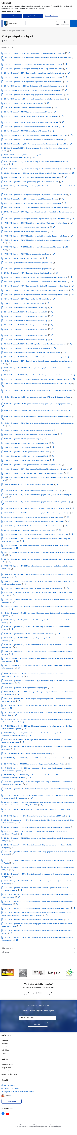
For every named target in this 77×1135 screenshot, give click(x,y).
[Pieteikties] (38, 1024)
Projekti (4, 1047)
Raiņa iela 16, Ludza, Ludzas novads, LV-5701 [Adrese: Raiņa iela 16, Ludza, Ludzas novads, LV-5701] (19, 1092)
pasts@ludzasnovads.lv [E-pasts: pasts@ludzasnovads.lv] (11, 1088)
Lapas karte (5, 1071)
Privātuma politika (8, 1064)
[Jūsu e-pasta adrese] (37, 1018)
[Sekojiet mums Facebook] (3, 1113)
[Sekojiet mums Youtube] (7, 1113)
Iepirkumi (5, 1044)
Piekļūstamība (6, 1068)
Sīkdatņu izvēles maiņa (9, 1074)
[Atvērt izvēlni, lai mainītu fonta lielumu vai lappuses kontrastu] (64, 23)
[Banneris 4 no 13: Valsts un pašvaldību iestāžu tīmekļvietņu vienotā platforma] (54, 973)
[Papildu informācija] (69, 53)
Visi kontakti (12, 1101)
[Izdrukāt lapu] (38, 948)
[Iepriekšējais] (4, 972)
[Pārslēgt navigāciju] (73, 23)
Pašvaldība (5, 1050)
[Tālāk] (73, 972)
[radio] (26, 993)
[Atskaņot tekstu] (9, 41)
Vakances (5, 1040)
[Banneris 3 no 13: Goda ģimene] (38, 973)
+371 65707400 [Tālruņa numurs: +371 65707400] (9, 1085)
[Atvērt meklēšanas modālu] (57, 23)
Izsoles (4, 1053)
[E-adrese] (6, 1095)
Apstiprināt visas (32, 16)
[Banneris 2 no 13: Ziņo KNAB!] (23, 973)
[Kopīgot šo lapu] (38, 952)
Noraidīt (11, 16)
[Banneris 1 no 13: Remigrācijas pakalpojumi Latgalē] (8, 973)
